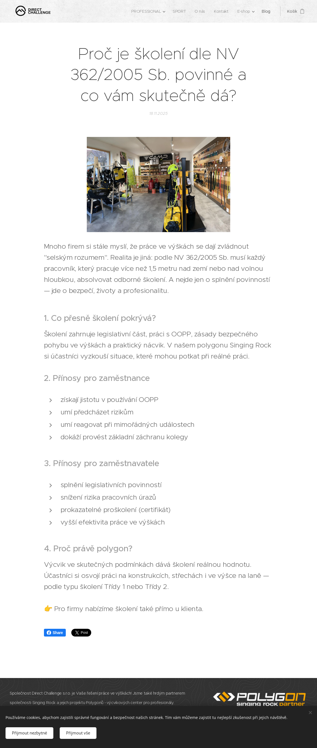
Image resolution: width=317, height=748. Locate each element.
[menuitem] (148, 11)
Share (55, 632)
